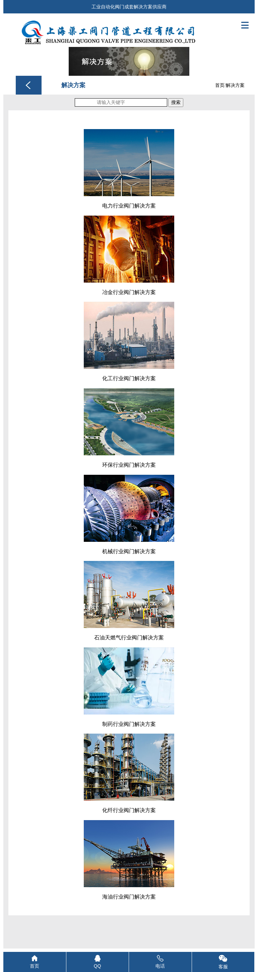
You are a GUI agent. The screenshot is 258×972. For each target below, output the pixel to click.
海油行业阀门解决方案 (129, 897)
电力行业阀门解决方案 (129, 206)
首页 (219, 85)
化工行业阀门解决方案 (129, 378)
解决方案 (235, 85)
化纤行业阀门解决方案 (129, 810)
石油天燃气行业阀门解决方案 (129, 637)
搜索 (176, 102)
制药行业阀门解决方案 (129, 724)
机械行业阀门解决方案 (129, 551)
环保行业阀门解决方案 (129, 465)
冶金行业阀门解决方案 (129, 292)
